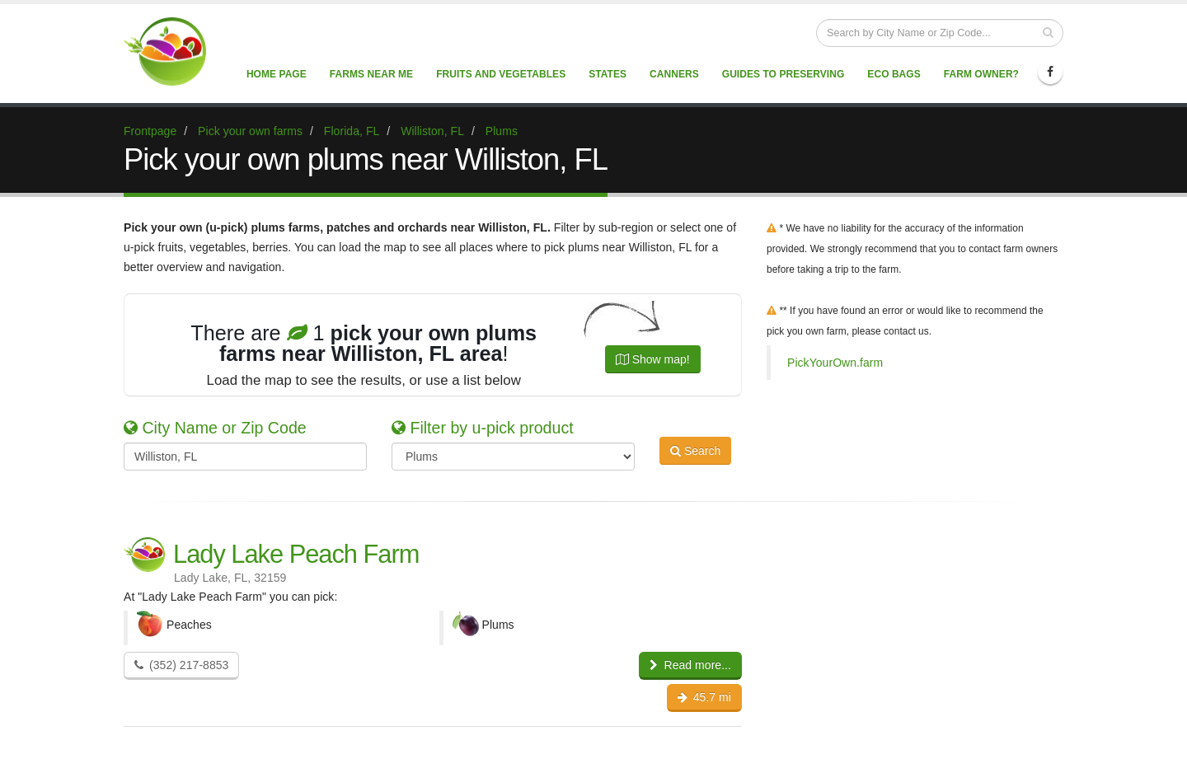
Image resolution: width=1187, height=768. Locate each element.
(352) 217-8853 (181, 665)
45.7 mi (704, 697)
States (607, 74)
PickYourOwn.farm (835, 362)
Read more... (690, 665)
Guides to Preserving (783, 74)
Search (695, 454)
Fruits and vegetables (500, 74)
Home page (276, 74)
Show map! (653, 359)
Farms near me (371, 74)
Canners (674, 74)
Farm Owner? (981, 74)
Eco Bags (893, 74)
